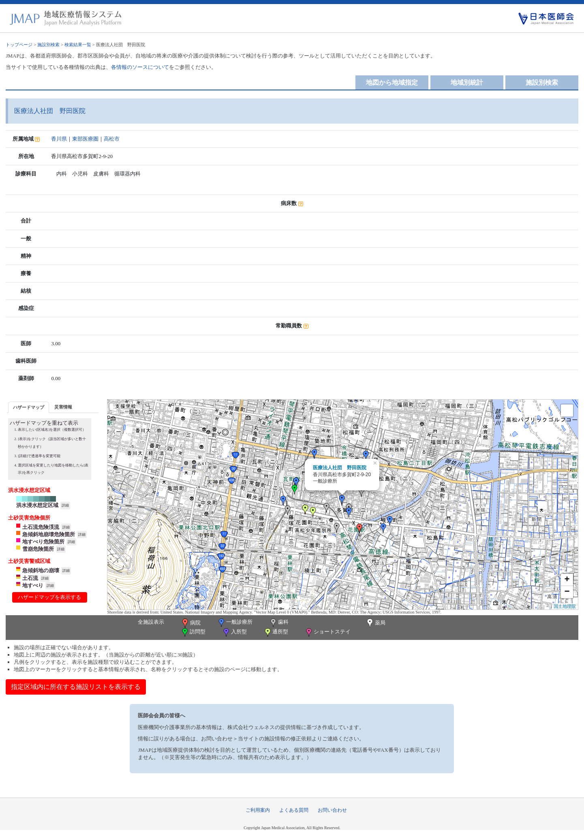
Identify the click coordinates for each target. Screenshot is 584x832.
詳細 (65, 505)
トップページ (19, 44)
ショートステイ (327, 632)
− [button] (566, 592)
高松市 (112, 139)
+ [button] (566, 580)
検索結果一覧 (77, 44)
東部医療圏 (85, 139)
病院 (190, 623)
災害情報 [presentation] (63, 406)
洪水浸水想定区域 (37, 505)
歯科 (279, 622)
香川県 (59, 139)
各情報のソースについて (140, 67)
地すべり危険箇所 (43, 542)
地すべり (32, 585)
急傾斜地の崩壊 (40, 570)
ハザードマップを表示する (49, 597)
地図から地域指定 (392, 82)
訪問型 (192, 632)
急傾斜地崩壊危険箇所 (48, 534)
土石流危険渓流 (40, 527)
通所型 (275, 632)
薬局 (375, 623)
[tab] (28, 407)
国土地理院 (565, 606)
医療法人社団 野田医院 (339, 468)
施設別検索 (48, 44)
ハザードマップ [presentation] (28, 407)
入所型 (234, 632)
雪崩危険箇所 (38, 549)
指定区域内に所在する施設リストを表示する (76, 686)
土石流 (30, 578)
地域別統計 (467, 82)
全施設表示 (151, 622)
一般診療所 (234, 622)
